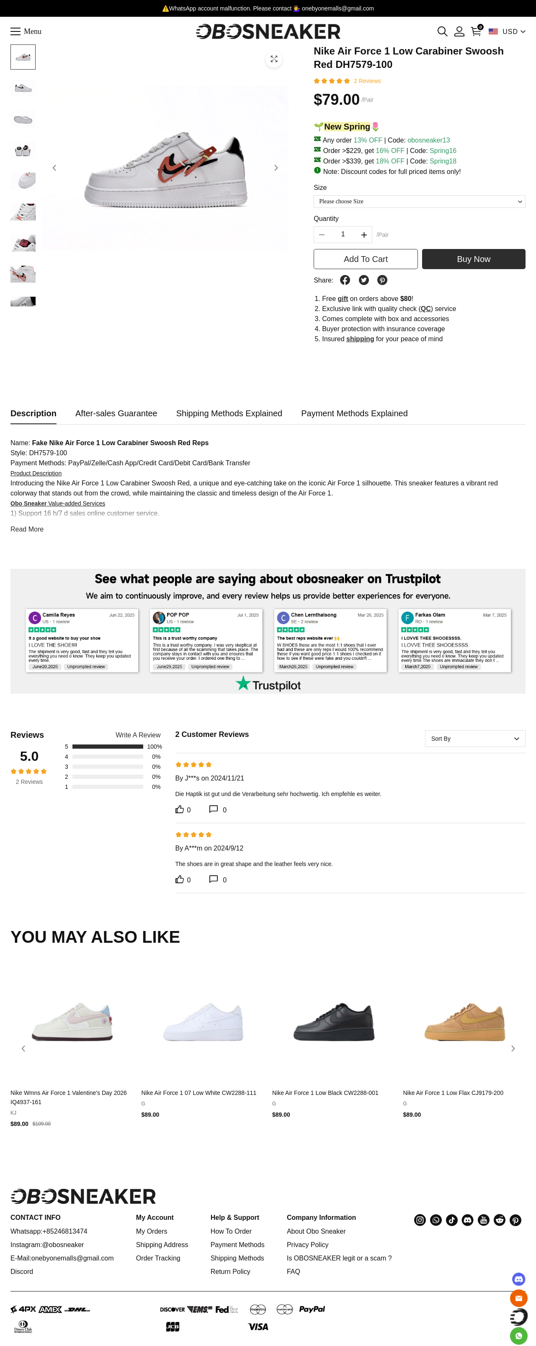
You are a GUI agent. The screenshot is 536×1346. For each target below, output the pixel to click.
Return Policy (230, 1271)
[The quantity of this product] (343, 235)
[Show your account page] (459, 31)
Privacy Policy (308, 1244)
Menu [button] (32, 31)
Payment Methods (238, 1244)
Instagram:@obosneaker (47, 1244)
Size (320, 187)
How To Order (231, 1231)
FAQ (293, 1271)
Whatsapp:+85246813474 (49, 1231)
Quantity (326, 218)
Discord (21, 1271)
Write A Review (138, 735)
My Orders (152, 1231)
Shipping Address (162, 1244)
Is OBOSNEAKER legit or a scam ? (339, 1258)
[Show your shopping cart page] (476, 31)
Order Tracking (158, 1258)
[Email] (519, 1298)
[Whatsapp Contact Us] (519, 1336)
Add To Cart (366, 259)
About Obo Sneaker (316, 1231)
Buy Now (474, 259)
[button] (442, 31)
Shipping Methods (237, 1258)
